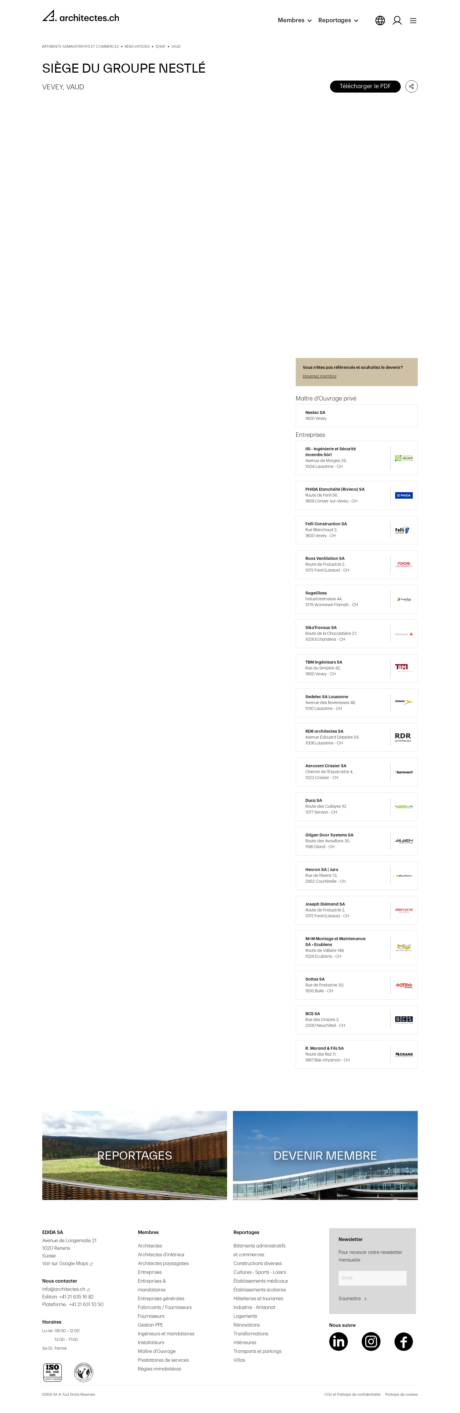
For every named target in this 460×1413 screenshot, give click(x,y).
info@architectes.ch (63, 1289)
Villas (239, 1360)
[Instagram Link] (371, 1341)
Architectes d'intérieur (161, 1254)
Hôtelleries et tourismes (258, 1298)
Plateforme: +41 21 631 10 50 (73, 1304)
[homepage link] (80, 15)
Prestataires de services (163, 1360)
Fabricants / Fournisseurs (165, 1307)
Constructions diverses (258, 1263)
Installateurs (151, 1342)
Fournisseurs (151, 1316)
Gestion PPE (150, 1325)
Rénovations (247, 1325)
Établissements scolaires (260, 1290)
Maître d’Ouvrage (157, 1351)
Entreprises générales (161, 1298)
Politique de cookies (401, 1394)
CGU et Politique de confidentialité (352, 1394)
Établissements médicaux (261, 1281)
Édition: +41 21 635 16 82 (68, 1297)
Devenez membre (319, 376)
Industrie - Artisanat (254, 1307)
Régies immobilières (159, 1369)
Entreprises (150, 1272)
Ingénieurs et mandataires (166, 1334)
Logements (245, 1316)
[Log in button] (397, 20)
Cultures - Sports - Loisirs (260, 1272)
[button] (298, 20)
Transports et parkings (257, 1351)
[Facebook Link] (403, 1341)
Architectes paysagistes (163, 1263)
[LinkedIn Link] (338, 1341)
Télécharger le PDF (365, 86)
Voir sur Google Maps (65, 1263)
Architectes (150, 1246)
